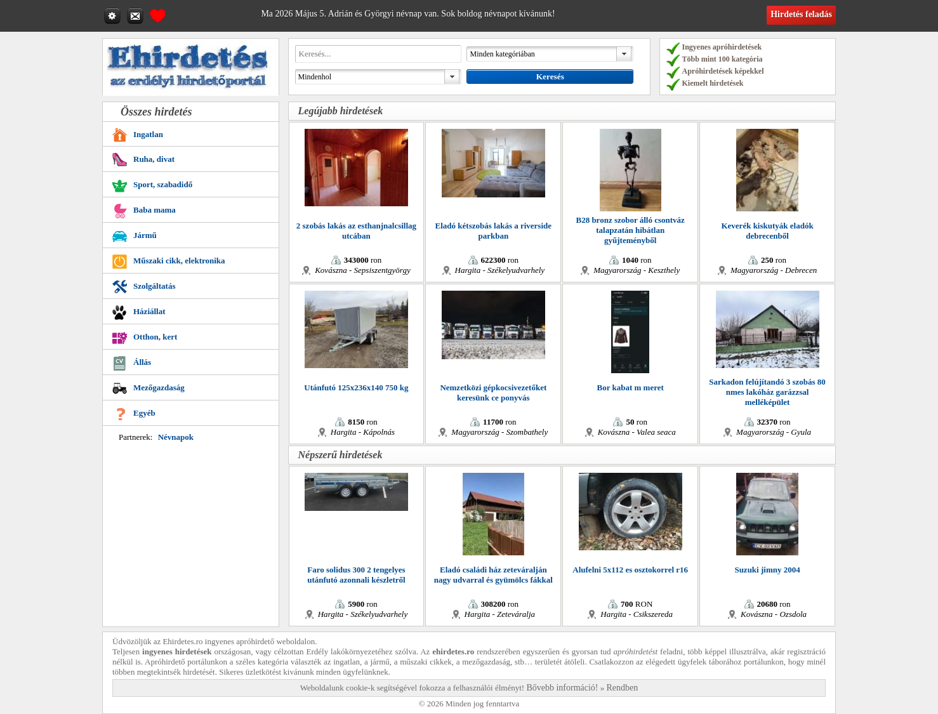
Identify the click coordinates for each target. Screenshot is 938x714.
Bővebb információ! (562, 687)
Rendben (622, 687)
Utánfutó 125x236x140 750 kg (356, 387)
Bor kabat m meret (630, 387)
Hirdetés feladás (801, 14)
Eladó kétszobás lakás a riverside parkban (493, 231)
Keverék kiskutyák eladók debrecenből (767, 231)
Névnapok (176, 437)
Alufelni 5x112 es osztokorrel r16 (630, 569)
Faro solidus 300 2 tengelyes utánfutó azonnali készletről (356, 575)
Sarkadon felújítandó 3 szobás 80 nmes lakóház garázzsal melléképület (767, 392)
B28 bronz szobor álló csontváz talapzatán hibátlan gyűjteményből (630, 230)
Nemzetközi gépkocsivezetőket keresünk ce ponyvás (493, 392)
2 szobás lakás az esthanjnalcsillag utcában (356, 231)
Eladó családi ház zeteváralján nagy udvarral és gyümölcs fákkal (493, 575)
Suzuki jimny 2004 (767, 569)
